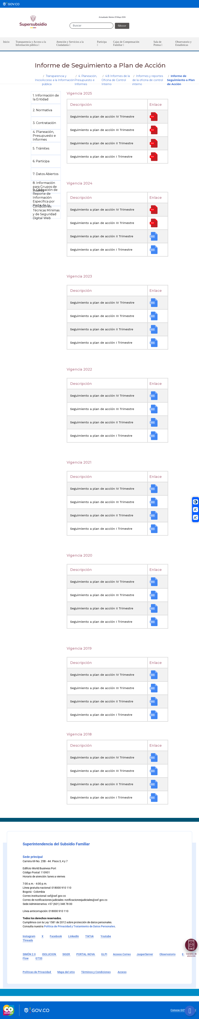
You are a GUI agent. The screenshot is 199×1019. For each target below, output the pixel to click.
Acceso (122, 972)
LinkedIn (73, 936)
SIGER (66, 954)
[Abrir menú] (191, 945)
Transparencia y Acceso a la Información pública (58, 80)
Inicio (38, 80)
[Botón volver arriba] (190, 1011)
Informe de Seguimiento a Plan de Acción (181, 80)
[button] (33, 44)
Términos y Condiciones (96, 972)
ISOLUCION (49, 954)
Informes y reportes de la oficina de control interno (147, 80)
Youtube (106, 936)
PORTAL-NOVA (85, 954)
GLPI (104, 954)
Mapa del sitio (66, 972)
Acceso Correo (122, 954)
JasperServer (145, 954)
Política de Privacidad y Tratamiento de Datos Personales (79, 926)
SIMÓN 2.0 (29, 954)
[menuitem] (46, 97)
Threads (28, 940)
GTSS (38, 958)
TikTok (89, 936)
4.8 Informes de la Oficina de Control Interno (116, 80)
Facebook (56, 936)
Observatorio (167, 954)
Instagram (29, 936)
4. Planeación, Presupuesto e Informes (86, 80)
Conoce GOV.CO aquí (183, 1010)
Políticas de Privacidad (37, 972)
